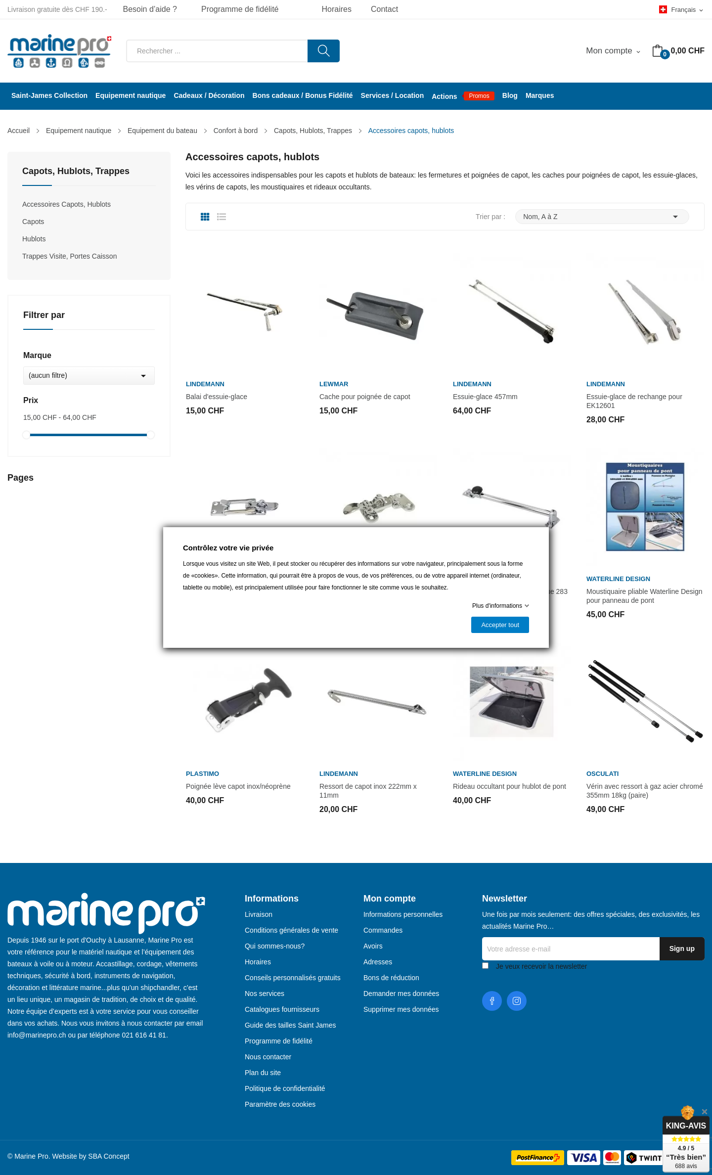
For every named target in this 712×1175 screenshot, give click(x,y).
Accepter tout (500, 625)
